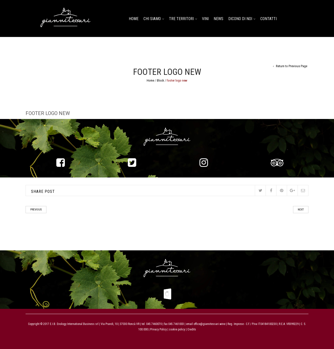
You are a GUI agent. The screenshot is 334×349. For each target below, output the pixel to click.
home (133, 18)
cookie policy (176, 329)
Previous (36, 209)
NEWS (218, 18)
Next (301, 209)
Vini (205, 18)
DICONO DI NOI (240, 18)
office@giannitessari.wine (209, 324)
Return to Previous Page (291, 66)
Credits (191, 329)
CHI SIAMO (152, 18)
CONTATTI (268, 18)
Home (150, 80)
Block (160, 80)
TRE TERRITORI (181, 18)
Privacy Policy (158, 329)
